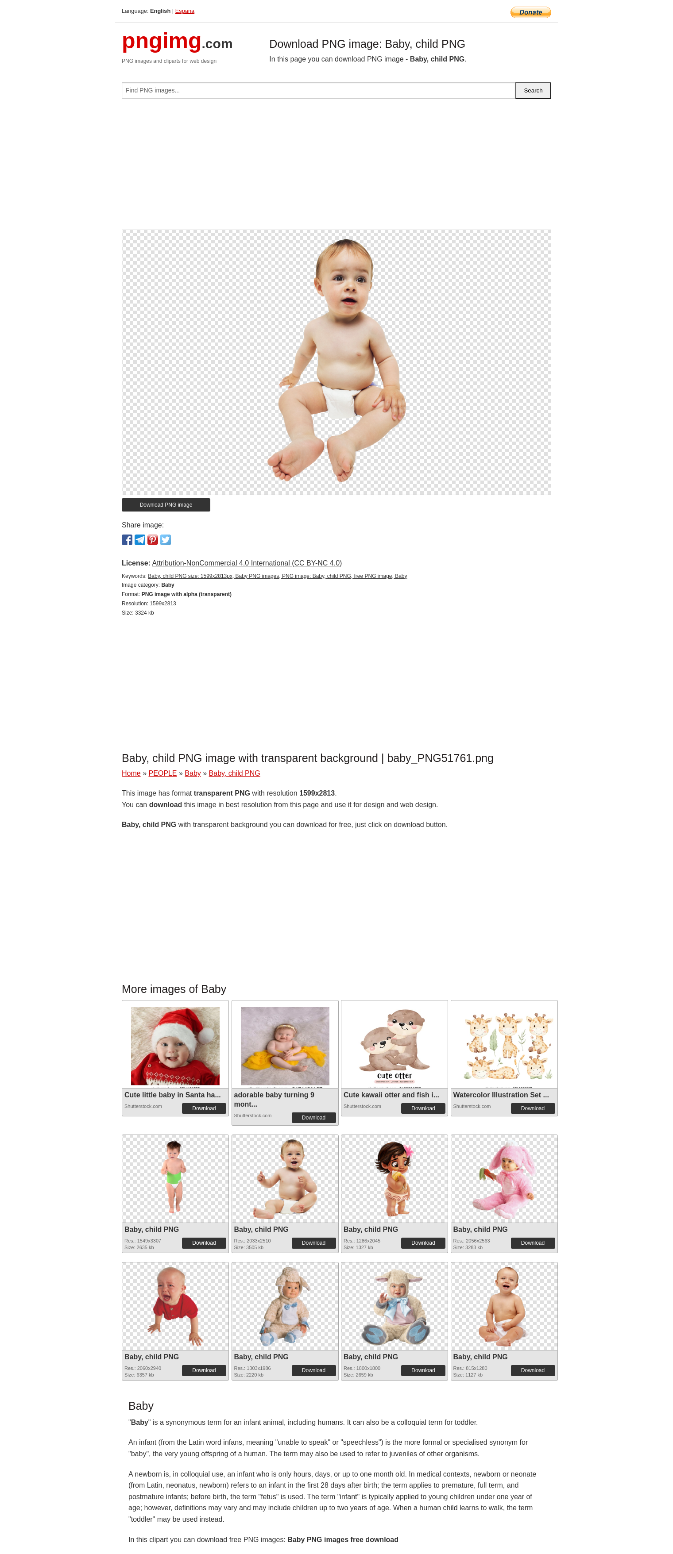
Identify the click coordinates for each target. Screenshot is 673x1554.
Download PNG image (166, 505)
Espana (184, 11)
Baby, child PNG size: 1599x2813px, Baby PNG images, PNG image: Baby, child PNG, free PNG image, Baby (277, 576)
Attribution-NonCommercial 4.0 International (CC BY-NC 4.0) (247, 563)
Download (204, 1108)
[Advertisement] (336, 168)
